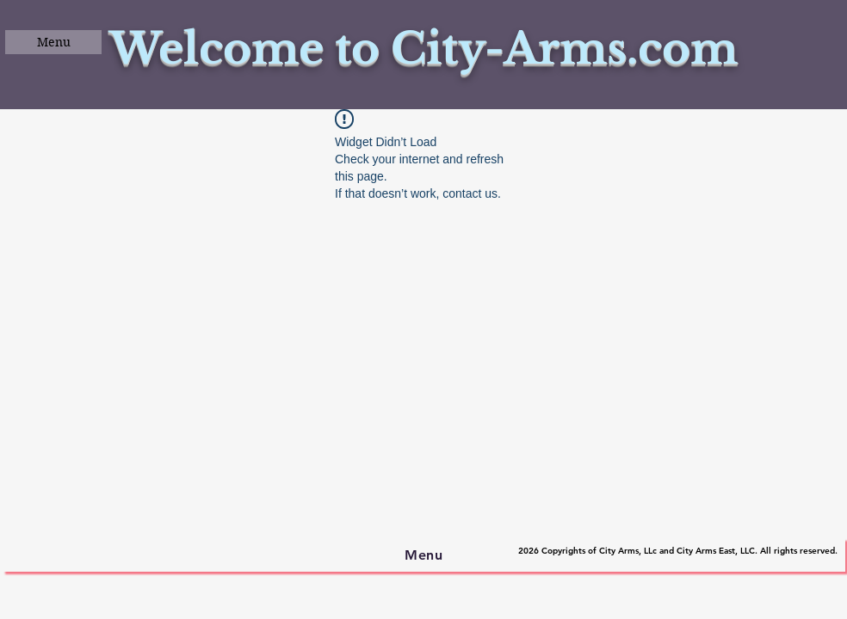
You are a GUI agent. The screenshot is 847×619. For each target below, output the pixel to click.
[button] (53, 42)
